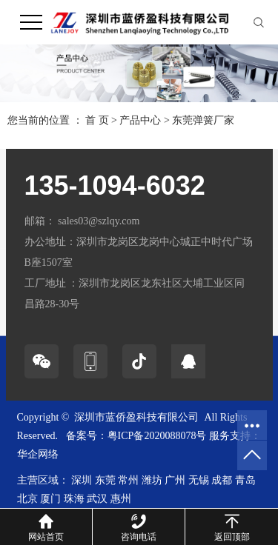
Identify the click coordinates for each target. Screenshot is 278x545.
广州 (175, 480)
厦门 (50, 498)
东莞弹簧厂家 (203, 120)
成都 (221, 480)
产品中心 (140, 120)
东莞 (105, 480)
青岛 (245, 480)
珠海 (74, 498)
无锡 (198, 480)
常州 (128, 480)
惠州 (120, 498)
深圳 (81, 480)
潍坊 (152, 480)
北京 (27, 498)
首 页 (97, 120)
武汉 (97, 498)
